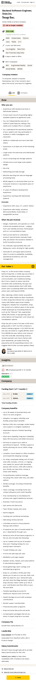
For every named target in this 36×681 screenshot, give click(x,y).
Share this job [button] (8, 669)
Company (22, 92)
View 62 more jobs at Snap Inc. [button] (14, 672)
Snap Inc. (7, 13)
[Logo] (6, 2)
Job (12, 92)
